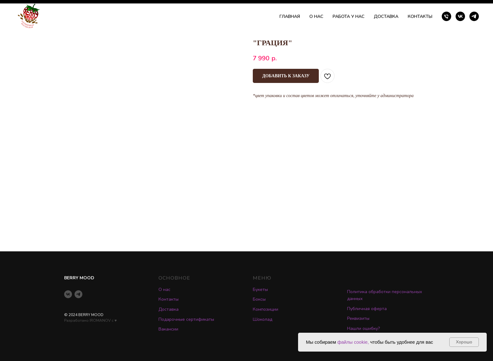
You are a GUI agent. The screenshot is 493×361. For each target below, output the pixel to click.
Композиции (265, 309)
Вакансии (168, 329)
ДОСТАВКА (386, 16)
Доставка (168, 309)
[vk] (460, 16)
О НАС (316, 16)
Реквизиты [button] (358, 318)
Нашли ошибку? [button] (363, 328)
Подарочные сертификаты (186, 319)
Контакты (168, 299)
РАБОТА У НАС (348, 16)
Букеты (260, 290)
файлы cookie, (353, 342)
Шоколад (262, 319)
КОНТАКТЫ (420, 16)
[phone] (446, 16)
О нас (164, 290)
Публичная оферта (367, 309)
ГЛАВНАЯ (290, 16)
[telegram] (474, 16)
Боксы (259, 299)
